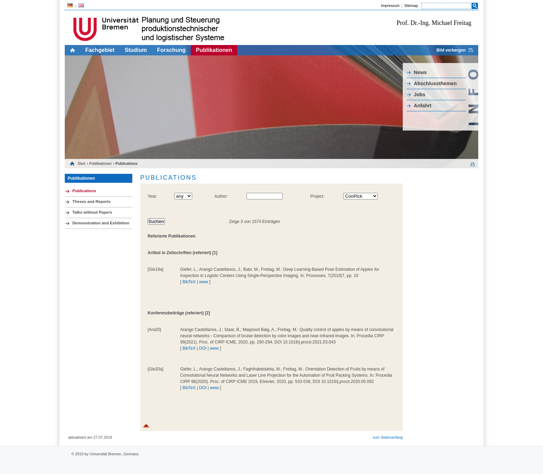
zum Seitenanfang (388, 437)
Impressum (390, 5)
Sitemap (411, 5)
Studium (136, 50)
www (203, 281)
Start (82, 163)
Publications (84, 191)
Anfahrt (422, 105)
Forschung (171, 50)
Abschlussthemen (435, 83)
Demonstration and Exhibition (100, 223)
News (420, 72)
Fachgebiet (99, 50)
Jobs (420, 94)
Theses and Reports (91, 201)
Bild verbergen (450, 50)
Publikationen (214, 50)
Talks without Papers (92, 212)
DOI (202, 348)
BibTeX (189, 281)
